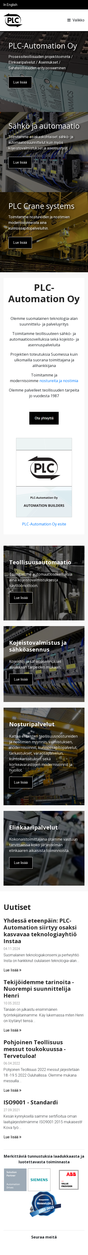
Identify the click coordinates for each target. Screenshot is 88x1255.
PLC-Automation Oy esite (44, 524)
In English (10, 5)
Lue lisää (20, 82)
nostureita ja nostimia (58, 380)
